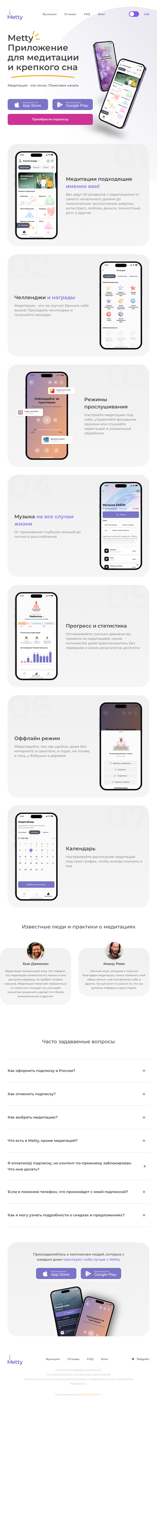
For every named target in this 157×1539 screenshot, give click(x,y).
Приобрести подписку (50, 119)
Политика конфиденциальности (78, 1370)
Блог (101, 14)
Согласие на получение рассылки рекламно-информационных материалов (78, 1379)
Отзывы (70, 14)
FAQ (87, 14)
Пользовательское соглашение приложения (78, 1374)
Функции (50, 14)
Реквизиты (78, 1383)
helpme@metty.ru (90, 1394)
